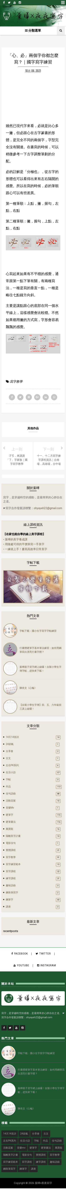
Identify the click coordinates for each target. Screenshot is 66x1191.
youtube (21, 967)
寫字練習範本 (13, 866)
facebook (19, 956)
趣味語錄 (11, 887)
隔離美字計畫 (13, 838)
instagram (46, 967)
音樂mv (10, 810)
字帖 (8, 781)
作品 (8, 788)
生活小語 (11, 774)
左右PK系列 (12, 767)
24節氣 (10, 746)
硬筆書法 (11, 824)
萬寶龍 (9, 831)
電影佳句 (11, 845)
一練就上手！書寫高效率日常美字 (26, 551)
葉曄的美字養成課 (16, 542)
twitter (43, 956)
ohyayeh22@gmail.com (48, 510)
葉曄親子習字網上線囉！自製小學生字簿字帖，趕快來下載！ (40, 671)
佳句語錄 (11, 795)
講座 (8, 908)
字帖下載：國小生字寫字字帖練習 (38, 633)
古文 (8, 760)
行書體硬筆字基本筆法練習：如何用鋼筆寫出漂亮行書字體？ (40, 652)
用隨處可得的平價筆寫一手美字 (24, 546)
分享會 (9, 753)
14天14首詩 (12, 739)
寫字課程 (11, 873)
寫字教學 (16, 384)
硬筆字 (9, 817)
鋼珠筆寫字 (12, 894)
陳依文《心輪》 (28, 690)
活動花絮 (11, 802)
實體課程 (11, 852)
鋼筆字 (9, 901)
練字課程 (11, 880)
